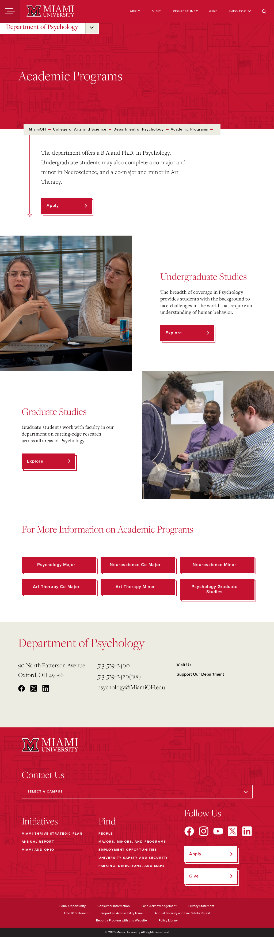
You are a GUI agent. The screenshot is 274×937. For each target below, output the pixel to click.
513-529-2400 (113, 665)
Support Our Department (200, 674)
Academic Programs (189, 129)
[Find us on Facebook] (189, 831)
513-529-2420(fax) (119, 676)
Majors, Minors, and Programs (132, 841)
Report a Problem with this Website (121, 920)
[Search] (264, 11)
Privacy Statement (201, 906)
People (105, 833)
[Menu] (10, 11)
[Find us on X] (232, 831)
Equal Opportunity (72, 906)
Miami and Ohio (38, 850)
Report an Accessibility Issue (122, 913)
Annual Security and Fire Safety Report (182, 913)
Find (107, 821)
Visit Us (184, 665)
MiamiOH (37, 129)
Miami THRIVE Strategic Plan (52, 833)
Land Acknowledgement (159, 906)
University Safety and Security (133, 858)
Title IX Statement (77, 913)
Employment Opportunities (127, 850)
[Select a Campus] (137, 791)
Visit (156, 11)
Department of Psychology (42, 26)
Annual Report (38, 841)
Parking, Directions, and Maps (131, 866)
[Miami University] (50, 11)
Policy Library (168, 920)
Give (213, 11)
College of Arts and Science (79, 129)
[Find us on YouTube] (218, 831)
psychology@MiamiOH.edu (131, 687)
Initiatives (40, 821)
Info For (240, 11)
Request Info (186, 11)
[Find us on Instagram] (203, 831)
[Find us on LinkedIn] (247, 831)
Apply (135, 11)
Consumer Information (113, 906)
